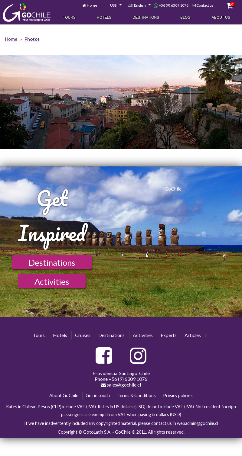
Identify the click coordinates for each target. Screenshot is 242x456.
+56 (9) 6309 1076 (171, 5)
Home (92, 5)
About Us (221, 17)
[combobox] (112, 5)
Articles (193, 335)
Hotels (104, 17)
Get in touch (98, 395)
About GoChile (63, 395)
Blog (185, 17)
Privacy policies (178, 395)
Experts (169, 335)
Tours (69, 17)
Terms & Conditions (136, 395)
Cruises (82, 335)
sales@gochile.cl (121, 385)
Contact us (205, 5)
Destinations (145, 17)
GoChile (173, 188)
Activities (51, 282)
